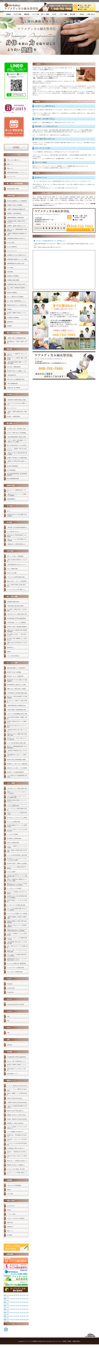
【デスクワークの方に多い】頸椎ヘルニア (17, 404)
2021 (5, 1302)
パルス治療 (10, 1193)
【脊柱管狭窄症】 (11, 375)
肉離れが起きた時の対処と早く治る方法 (17, 643)
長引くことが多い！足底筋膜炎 (15, 556)
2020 (5, 1298)
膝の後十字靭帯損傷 (12, 466)
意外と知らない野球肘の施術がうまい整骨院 (17, 535)
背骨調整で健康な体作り (13, 601)
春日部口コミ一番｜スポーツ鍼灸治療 (17, 763)
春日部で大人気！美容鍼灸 (14, 672)
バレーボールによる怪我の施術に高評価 (17, 809)
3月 (12, 1298)
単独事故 (9, 309)
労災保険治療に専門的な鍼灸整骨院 (16, 618)
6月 (18, 1298)
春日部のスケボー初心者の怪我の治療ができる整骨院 (17, 896)
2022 (5, 1305)
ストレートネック (11, 408)
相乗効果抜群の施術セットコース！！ (17, 172)
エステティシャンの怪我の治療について (17, 1173)
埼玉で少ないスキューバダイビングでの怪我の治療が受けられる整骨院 (17, 930)
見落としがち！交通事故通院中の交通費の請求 (17, 230)
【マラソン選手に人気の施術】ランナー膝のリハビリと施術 (17, 441)
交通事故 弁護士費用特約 (14, 213)
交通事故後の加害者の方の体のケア (16, 238)
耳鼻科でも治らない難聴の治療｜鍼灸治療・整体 (17, 734)
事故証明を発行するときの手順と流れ (17, 305)
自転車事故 (10, 271)
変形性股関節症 (11, 499)
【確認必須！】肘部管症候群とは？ (16, 544)
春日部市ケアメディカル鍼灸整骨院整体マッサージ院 (28, 0)
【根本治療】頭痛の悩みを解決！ (16, 605)
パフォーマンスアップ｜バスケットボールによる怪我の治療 (17, 805)
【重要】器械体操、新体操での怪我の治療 (17, 917)
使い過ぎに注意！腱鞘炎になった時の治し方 (17, 639)
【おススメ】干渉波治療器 (14, 1185)
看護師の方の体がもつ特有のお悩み (16, 1115)
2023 (5, 1309)
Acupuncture (10, 992)
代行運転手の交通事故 (13, 317)
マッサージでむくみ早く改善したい (16, 589)
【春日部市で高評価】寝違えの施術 (16, 399)
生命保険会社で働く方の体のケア (16, 1148)
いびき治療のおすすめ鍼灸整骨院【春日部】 (17, 776)
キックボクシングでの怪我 (14, 888)
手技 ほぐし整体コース (13, 160)
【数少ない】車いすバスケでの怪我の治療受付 (17, 926)
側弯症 (9, 651)
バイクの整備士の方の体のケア (15, 1131)
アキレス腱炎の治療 (12, 568)
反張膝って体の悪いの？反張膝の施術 (17, 457)
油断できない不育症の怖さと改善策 (16, 688)
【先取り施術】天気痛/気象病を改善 (16, 709)
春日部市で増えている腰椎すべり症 (16, 371)
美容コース (10, 168)
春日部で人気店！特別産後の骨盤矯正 (17, 626)
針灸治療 (9, 1045)
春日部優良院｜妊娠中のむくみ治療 (16, 684)
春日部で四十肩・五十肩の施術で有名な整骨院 (17, 515)
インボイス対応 (11, 1214)
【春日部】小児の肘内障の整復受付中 (17, 527)
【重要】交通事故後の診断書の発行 (16, 209)
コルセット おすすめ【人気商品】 (16, 1218)
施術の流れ (10, 1222)
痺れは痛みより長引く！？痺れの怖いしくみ (17, 635)
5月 (16, 1298)
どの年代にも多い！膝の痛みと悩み (16, 428)
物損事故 (9, 326)
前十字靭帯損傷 (11, 470)
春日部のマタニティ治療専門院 (15, 676)
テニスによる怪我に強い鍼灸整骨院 (16, 963)
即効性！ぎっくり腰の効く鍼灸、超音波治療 (17, 358)
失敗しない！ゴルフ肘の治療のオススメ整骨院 (17, 540)
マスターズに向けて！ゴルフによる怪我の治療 (17, 830)
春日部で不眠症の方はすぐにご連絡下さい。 (17, 722)
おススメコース (11, 176)
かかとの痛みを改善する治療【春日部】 (16, 585)
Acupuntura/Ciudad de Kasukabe (15, 1004)
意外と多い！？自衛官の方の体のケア (17, 1160)
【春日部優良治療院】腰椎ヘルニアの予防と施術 (17, 362)
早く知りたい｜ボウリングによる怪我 (17, 817)
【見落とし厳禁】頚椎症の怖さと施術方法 (17, 412)
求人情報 (9, 1235)
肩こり (9, 511)
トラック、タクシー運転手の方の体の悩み (17, 1090)
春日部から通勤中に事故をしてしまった (17, 313)
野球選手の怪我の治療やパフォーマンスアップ (17, 801)
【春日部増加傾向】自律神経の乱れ (16, 705)
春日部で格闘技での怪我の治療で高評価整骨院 (17, 921)
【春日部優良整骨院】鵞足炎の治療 (16, 437)
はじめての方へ (11, 1206)
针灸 (8, 1020)
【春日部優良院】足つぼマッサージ (16, 564)
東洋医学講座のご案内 (13, 188)
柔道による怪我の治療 (13, 842)
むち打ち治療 (10, 242)
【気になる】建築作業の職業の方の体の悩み (17, 1106)
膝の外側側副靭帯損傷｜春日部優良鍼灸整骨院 (17, 474)
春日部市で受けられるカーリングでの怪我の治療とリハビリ (17, 959)
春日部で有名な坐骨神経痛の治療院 (16, 759)
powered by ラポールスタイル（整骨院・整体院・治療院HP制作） (64, 1341)
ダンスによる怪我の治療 (13, 821)
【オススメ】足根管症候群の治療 (16, 577)
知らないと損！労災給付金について (16, 1061)
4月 (14, 1298)
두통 (8, 1032)
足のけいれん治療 (11, 573)
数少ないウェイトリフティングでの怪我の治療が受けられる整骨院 (17, 884)
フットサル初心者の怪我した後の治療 (17, 855)
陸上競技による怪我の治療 (14, 838)
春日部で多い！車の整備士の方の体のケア (17, 1135)
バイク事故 (10, 267)
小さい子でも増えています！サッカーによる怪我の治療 (17, 796)
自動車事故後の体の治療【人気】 (16, 263)
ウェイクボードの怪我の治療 (14, 971)
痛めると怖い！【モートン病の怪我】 (17, 581)
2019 (5, 1295)
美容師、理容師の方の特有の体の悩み (17, 1119)
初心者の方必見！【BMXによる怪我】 (17, 863)
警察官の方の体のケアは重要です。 (16, 1165)
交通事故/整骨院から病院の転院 (15, 217)
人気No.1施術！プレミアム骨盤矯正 (16, 622)
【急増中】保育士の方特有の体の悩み (17, 1102)
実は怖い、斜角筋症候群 (13, 416)
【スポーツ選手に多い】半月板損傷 (16, 432)
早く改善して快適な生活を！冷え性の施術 (17, 610)
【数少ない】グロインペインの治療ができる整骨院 (17, 494)
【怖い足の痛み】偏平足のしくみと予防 (17, 560)
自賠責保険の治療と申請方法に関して (17, 284)
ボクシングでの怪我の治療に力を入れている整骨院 (17, 909)
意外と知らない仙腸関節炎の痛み (16, 379)
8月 (23, 1295)
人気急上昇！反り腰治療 (13, 387)
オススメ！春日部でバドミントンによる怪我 (17, 846)
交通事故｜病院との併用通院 (14, 205)
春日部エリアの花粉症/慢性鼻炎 (15, 772)
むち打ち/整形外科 (12, 246)
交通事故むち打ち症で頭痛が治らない (17, 255)
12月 (7, 1297)
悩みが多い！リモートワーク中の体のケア (17, 1140)
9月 (25, 1295)
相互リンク (10, 1231)
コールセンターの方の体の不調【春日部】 (17, 1144)
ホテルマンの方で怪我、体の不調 (16, 1169)
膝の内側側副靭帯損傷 (13, 478)
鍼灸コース (10, 164)
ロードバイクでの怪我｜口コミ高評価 (17, 913)
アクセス (38, 236)
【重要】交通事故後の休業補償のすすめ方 (17, 234)
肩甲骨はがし (10, 647)
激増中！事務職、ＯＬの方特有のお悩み (17, 1094)
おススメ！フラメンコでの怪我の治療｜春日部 (17, 938)
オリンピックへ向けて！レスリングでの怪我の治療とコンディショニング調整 (17, 876)
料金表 (9, 1210)
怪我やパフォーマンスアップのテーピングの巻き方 (17, 792)
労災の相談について (12, 1073)
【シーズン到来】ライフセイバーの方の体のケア (17, 1127)
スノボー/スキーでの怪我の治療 (15, 967)
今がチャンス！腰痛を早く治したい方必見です (17, 354)
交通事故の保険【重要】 (13, 280)
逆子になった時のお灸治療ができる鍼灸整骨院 (17, 697)
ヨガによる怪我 (11, 871)
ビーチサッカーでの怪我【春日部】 (16, 905)
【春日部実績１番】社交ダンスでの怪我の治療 (17, 942)
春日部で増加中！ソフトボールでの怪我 (17, 901)
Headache (9, 984)
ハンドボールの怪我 (12, 834)
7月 (20, 1298)
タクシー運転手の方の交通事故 (15, 296)
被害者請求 (10, 321)
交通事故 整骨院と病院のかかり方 (16, 226)
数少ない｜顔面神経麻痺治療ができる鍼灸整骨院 (17, 747)
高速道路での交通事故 (13, 276)
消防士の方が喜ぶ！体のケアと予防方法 (17, 1156)
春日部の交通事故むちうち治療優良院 (17, 201)
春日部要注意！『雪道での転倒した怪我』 (17, 342)
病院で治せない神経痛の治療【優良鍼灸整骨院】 (17, 630)
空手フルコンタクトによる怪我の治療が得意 (17, 813)
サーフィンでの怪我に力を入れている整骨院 (17, 892)
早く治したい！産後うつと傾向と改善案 (17, 701)
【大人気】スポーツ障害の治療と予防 (17, 614)
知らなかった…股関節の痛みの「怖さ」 (16, 490)
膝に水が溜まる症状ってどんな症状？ (17, 445)
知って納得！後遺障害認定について (16, 301)
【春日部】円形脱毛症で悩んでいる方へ (17, 751)
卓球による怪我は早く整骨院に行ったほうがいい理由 (17, 880)
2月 (10, 1298)
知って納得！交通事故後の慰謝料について (17, 288)
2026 (5, 1319)
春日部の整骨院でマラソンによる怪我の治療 (17, 826)
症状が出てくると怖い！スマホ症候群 (17, 768)
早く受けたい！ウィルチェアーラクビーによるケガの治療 (17, 859)
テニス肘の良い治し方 (13, 531)
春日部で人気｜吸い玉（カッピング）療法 (17, 726)
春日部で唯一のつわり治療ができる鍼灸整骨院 (17, 680)
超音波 (9, 1189)
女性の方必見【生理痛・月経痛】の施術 (17, 718)
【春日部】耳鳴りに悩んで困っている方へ (17, 730)
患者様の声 (10, 1226)
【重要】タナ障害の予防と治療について (17, 462)
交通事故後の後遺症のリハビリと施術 (17, 259)
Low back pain (11, 988)
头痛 (8, 1016)
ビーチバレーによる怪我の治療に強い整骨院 (17, 867)
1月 (8, 1298)
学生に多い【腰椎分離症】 (14, 367)
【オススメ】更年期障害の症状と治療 (17, 713)
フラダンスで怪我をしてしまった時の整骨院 (17, 934)
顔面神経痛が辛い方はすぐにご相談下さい (17, 755)
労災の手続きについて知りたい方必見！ (16, 1069)
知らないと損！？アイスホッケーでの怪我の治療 (17, 951)
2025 (5, 1316)
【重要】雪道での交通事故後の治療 (16, 338)
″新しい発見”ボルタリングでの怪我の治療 (17, 946)
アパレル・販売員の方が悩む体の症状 (17, 1085)
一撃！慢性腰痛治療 (12, 383)
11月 (5, 1297)
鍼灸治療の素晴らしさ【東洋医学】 (16, 668)
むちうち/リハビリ (12, 251)
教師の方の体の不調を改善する (15, 1110)
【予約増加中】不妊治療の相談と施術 (17, 693)
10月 (27, 1295)
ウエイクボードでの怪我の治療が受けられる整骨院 (17, 955)
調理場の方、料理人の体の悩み (15, 1123)
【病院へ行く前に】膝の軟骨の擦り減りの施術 (17, 453)
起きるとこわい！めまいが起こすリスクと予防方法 (17, 738)
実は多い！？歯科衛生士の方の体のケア (17, 1152)
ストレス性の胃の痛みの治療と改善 (16, 743)
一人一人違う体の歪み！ (13, 656)
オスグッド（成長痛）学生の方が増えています (17, 449)
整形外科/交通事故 (12, 292)
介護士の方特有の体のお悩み (14, 1098)
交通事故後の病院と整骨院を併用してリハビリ (17, 221)
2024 (5, 1312)
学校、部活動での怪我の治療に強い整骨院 (17, 851)
